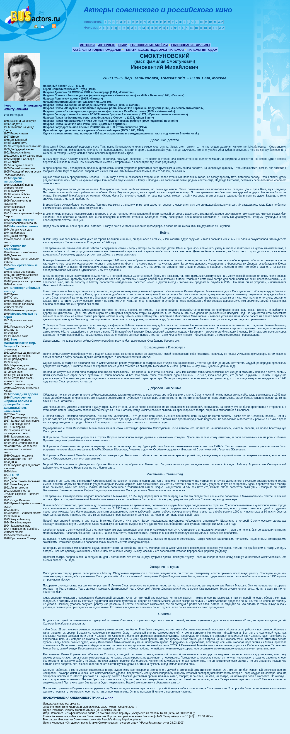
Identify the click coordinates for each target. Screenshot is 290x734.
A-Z (220, 22)
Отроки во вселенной (15, 247)
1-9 (215, 28)
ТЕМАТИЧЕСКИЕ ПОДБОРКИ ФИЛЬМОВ (154, 49)
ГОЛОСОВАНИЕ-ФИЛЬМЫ (190, 45)
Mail (42, 26)
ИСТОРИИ (87, 45)
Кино (33, 14)
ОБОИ (122, 45)
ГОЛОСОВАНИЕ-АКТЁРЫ (149, 45)
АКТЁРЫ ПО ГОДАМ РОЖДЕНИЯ (97, 49)
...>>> (109, 697)
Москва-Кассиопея (24, 226)
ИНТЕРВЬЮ (106, 45)
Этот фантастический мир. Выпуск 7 (20, 343)
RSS (54, 26)
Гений (14, 474)
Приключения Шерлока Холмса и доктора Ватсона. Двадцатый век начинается (18, 404)
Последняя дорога (24, 394)
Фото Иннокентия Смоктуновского (23, 107)
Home (36, 26)
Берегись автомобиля (14, 179)
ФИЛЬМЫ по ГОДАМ (202, 49)
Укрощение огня (22, 219)
